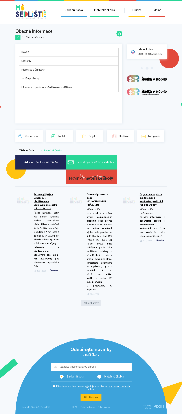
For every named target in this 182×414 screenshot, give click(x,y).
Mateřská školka (104, 10)
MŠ (18, 37)
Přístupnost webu (87, 407)
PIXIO (159, 406)
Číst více (54, 271)
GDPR (74, 407)
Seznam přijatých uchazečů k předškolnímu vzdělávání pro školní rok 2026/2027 (45, 201)
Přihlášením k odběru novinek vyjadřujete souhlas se (93, 388)
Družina (137, 10)
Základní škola (74, 10)
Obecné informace (35, 37)
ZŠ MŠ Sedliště (30, 11)
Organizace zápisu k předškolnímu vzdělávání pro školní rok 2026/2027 (151, 199)
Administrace (104, 407)
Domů (119, 34)
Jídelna (157, 10)
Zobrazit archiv (91, 303)
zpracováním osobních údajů (109, 388)
